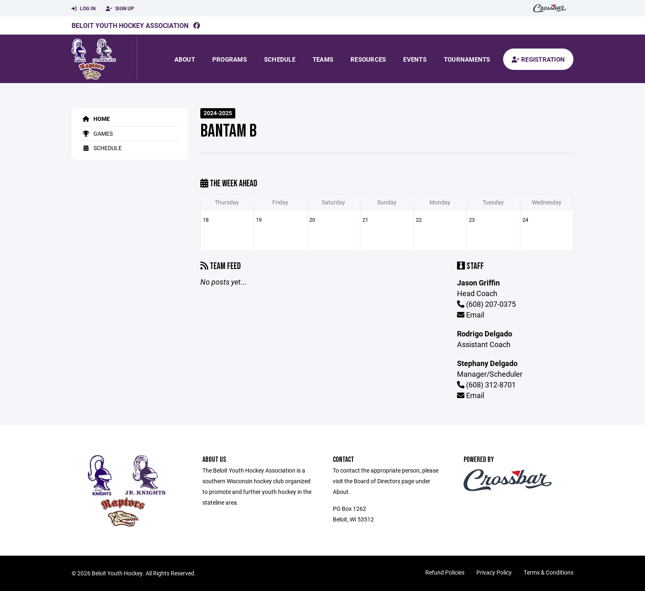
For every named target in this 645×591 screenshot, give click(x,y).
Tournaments (467, 59)
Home (95, 119)
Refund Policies (444, 572)
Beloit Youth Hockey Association (130, 25)
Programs (229, 59)
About (184, 59)
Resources (368, 59)
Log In (83, 8)
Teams (323, 59)
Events (415, 59)
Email (470, 315)
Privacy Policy (494, 572)
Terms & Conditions (548, 572)
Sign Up (120, 8)
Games (96, 133)
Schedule (279, 59)
